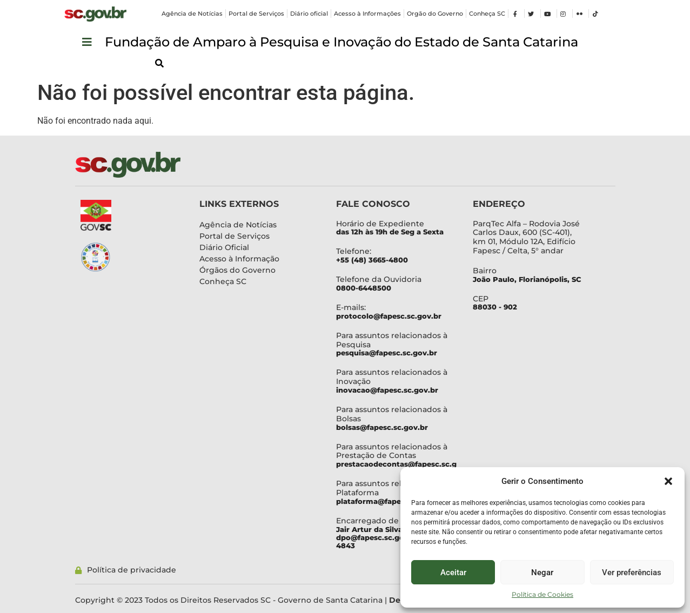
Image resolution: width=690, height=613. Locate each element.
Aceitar (453, 572)
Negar (542, 572)
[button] (668, 481)
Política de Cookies (542, 594)
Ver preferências (631, 572)
